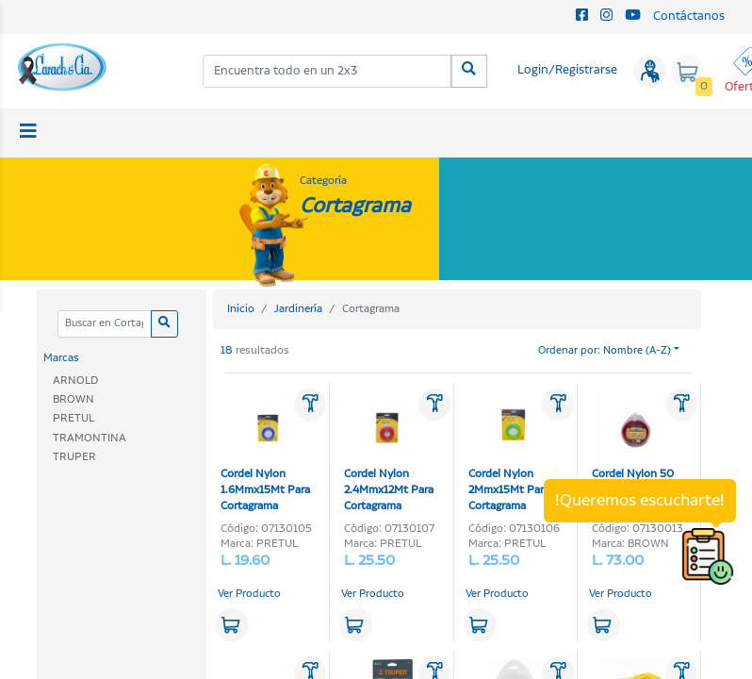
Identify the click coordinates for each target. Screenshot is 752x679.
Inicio (240, 309)
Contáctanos (689, 16)
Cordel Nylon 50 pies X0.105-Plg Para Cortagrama (634, 451)
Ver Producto (249, 594)
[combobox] (327, 71)
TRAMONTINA (89, 438)
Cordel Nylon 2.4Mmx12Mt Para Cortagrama (388, 451)
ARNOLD (75, 381)
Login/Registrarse (567, 70)
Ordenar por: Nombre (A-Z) (604, 350)
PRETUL (73, 418)
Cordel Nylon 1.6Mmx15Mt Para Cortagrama (265, 451)
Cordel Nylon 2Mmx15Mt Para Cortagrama (510, 451)
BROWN (73, 399)
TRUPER (74, 457)
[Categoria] (104, 324)
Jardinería (298, 309)
